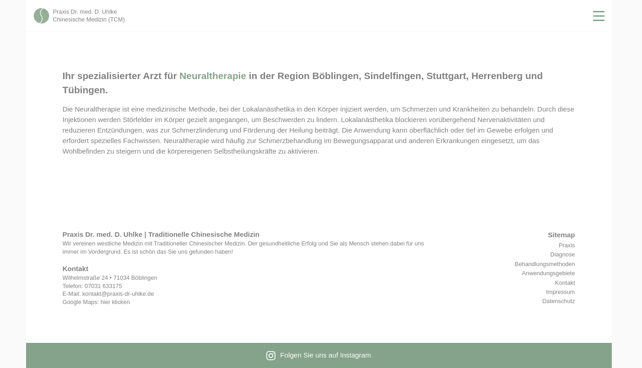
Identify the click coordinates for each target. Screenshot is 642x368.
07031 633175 (103, 286)
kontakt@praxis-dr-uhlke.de (118, 293)
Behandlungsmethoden (545, 264)
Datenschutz (558, 301)
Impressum (560, 291)
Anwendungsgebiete (548, 273)
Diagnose (562, 254)
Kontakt (565, 282)
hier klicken (115, 302)
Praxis (567, 245)
